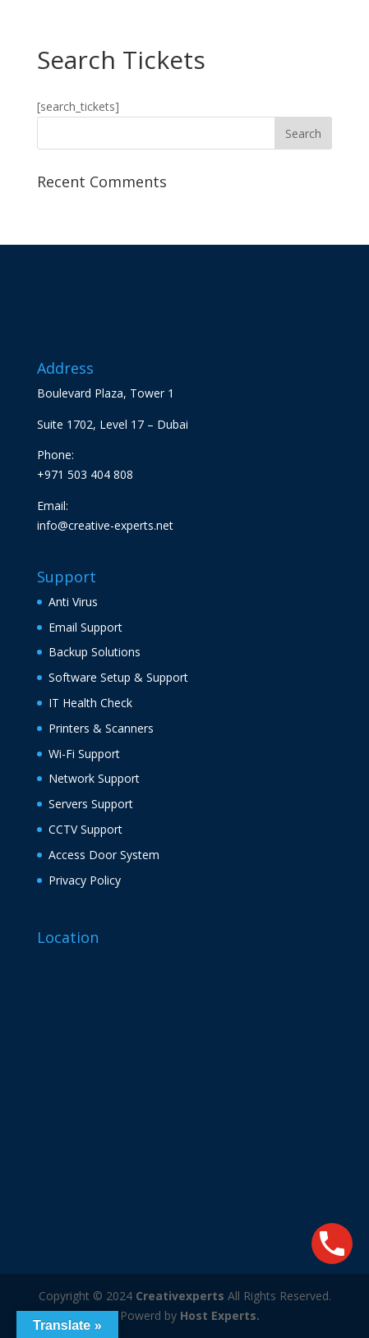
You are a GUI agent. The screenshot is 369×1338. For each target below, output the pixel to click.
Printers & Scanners (101, 728)
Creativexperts (180, 1296)
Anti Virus (73, 601)
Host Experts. (220, 1315)
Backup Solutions (94, 652)
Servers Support (90, 804)
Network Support (94, 778)
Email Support (85, 627)
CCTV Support (85, 829)
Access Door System (103, 854)
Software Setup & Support (118, 677)
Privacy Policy (84, 880)
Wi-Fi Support (84, 753)
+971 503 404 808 (85, 474)
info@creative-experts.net (105, 525)
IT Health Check (90, 702)
